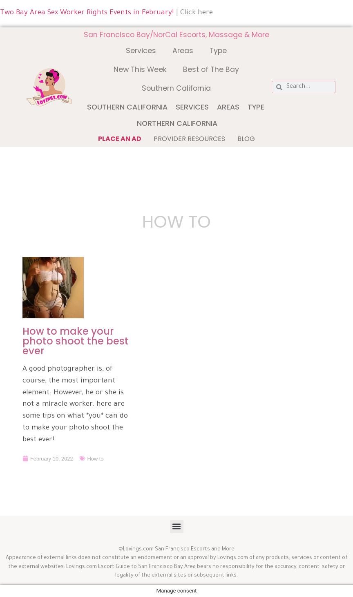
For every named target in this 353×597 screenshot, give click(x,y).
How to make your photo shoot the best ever (75, 341)
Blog (246, 138)
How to (95, 458)
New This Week (140, 69)
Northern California (177, 123)
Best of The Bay (211, 69)
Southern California (176, 88)
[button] (176, 526)
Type (218, 51)
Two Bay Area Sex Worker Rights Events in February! (87, 13)
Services (141, 51)
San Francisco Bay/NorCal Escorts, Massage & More (176, 35)
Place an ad (119, 138)
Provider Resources (189, 138)
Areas (182, 51)
